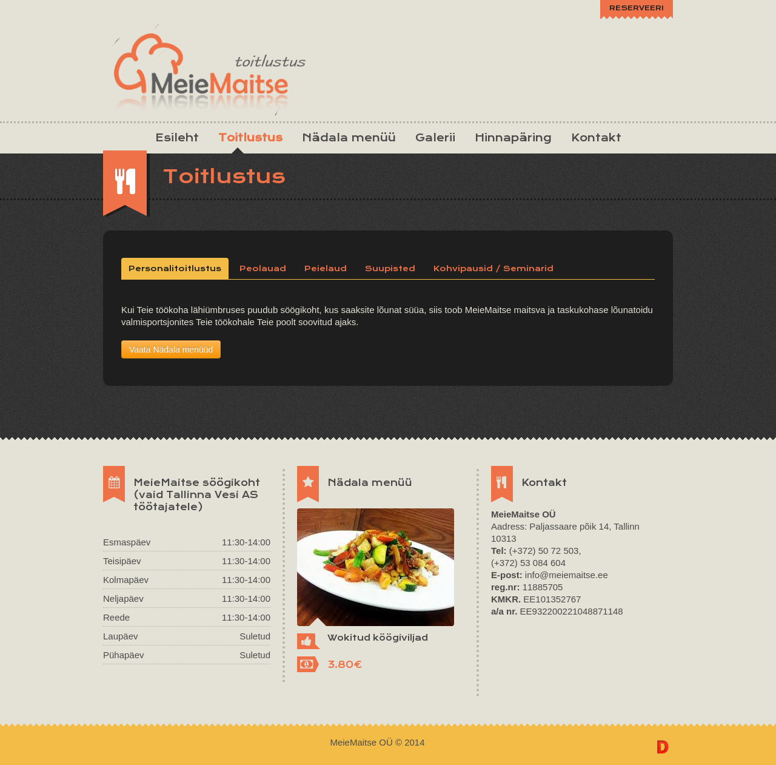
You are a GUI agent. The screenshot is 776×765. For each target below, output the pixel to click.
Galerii (435, 138)
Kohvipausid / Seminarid (493, 268)
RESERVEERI (636, 8)
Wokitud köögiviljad (377, 637)
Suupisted (390, 268)
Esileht (177, 138)
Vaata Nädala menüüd (171, 349)
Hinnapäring (513, 138)
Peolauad (262, 268)
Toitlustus (250, 138)
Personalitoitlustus (175, 268)
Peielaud (325, 268)
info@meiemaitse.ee (566, 575)
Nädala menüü (349, 138)
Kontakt (596, 138)
